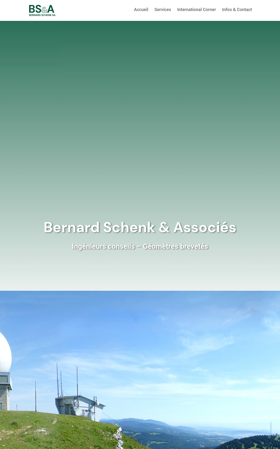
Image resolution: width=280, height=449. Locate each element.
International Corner (196, 10)
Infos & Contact (237, 10)
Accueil (141, 10)
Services (162, 10)
